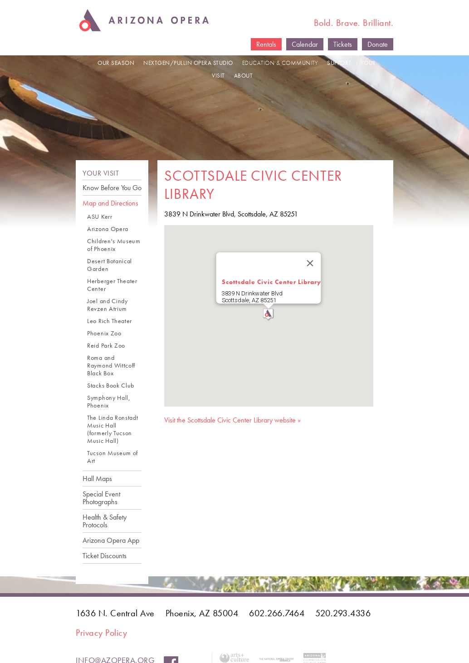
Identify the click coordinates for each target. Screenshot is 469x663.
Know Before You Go (112, 188)
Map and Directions (110, 203)
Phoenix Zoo (104, 333)
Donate (377, 44)
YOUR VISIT (101, 173)
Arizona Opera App (111, 540)
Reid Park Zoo (106, 345)
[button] (268, 315)
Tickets (342, 44)
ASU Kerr (99, 217)
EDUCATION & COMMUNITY (280, 63)
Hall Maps (97, 478)
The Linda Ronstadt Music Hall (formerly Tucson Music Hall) (112, 429)
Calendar (305, 44)
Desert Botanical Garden (109, 265)
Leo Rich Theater (109, 321)
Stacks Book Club (110, 385)
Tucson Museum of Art (112, 457)
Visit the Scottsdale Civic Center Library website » (232, 420)
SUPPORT (339, 63)
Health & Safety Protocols (105, 521)
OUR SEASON (116, 63)
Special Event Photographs (101, 498)
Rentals (266, 44)
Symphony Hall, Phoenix (109, 401)
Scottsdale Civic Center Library (271, 282)
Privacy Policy (101, 632)
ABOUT (243, 75)
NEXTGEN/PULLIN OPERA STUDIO (188, 63)
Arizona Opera (107, 229)
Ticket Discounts (105, 556)
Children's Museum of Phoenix (114, 245)
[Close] (310, 263)
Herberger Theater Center (112, 285)
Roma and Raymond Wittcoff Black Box (111, 365)
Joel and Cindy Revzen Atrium (107, 305)
